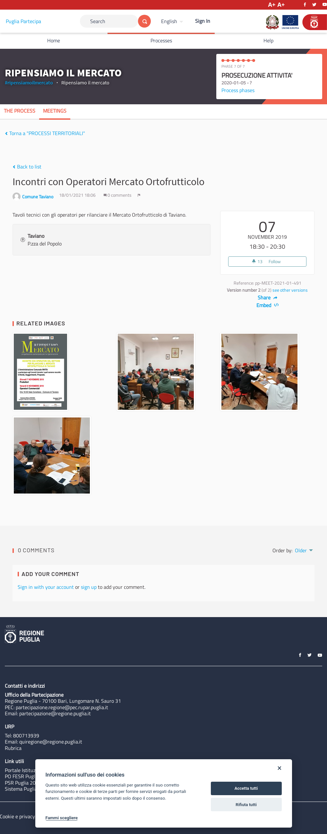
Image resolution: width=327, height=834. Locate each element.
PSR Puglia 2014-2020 (30, 783)
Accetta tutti (246, 788)
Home (53, 40)
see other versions (290, 290)
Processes (161, 40)
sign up (89, 587)
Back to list (27, 166)
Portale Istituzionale (27, 770)
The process (19, 111)
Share (267, 297)
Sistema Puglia (21, 789)
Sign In (202, 21)
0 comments (118, 195)
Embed (267, 305)
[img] (6, 133)
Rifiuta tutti (246, 804)
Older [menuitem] (301, 550)
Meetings (54, 111)
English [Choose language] (169, 21)
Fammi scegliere (62, 817)
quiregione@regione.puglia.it (50, 741)
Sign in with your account (46, 587)
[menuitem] (173, 21)
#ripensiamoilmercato (29, 82)
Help (268, 40)
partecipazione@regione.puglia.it (55, 713)
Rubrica (13, 748)
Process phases (237, 90)
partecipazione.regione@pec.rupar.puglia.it (62, 707)
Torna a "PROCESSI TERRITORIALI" (45, 133)
